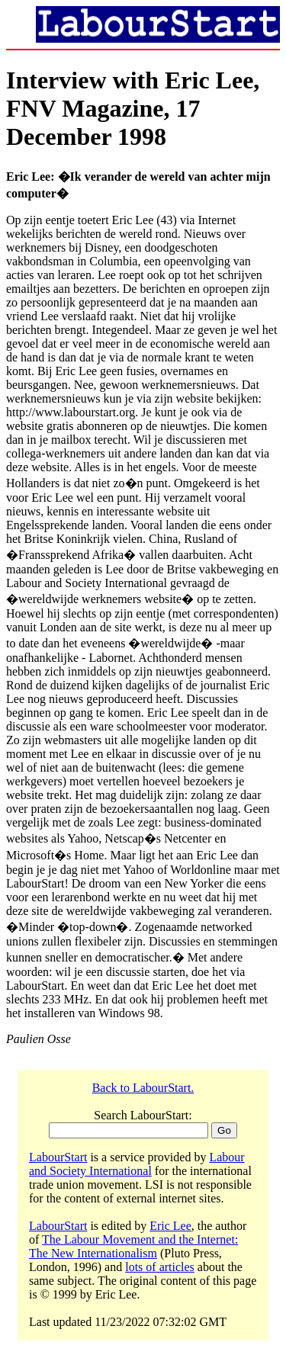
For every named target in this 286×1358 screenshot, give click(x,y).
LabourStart (58, 1157)
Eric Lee (170, 1225)
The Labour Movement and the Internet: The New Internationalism (133, 1246)
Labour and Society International (137, 1164)
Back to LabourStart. (143, 1087)
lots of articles (159, 1266)
